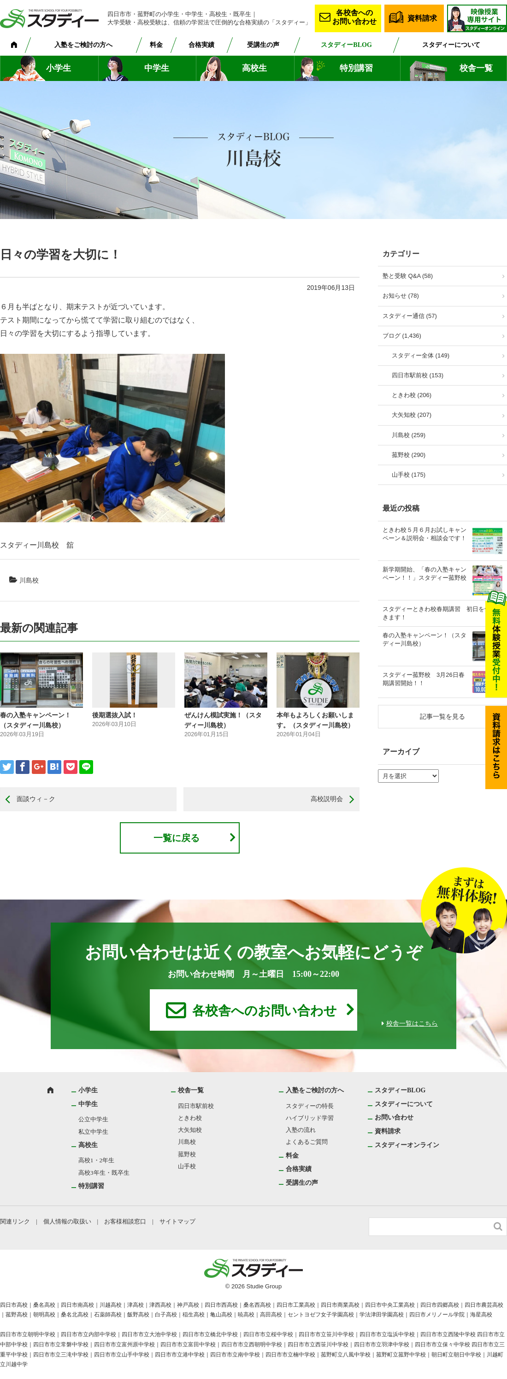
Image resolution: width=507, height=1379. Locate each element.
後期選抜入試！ (114, 715)
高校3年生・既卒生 (104, 1172)
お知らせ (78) (401, 295)
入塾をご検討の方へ (83, 44)
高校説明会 (327, 798)
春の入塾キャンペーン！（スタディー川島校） (424, 639)
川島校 (29, 580)
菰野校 (187, 1154)
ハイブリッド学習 (310, 1117)
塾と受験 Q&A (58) (408, 275)
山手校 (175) (408, 474)
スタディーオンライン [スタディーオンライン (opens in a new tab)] (407, 1145)
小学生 (58, 68)
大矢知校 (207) (411, 414)
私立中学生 (93, 1131)
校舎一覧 (476, 68)
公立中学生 (93, 1119)
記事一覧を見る (442, 716)
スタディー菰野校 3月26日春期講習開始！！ (424, 679)
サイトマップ (177, 1221)
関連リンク (15, 1221)
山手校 (187, 1166)
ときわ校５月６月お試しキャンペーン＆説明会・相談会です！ (424, 534)
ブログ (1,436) (402, 335)
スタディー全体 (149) (420, 355)
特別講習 (356, 68)
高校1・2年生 (96, 1160)
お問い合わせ (394, 1117)
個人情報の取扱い (67, 1221)
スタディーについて (451, 44)
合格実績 (201, 44)
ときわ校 (190, 1117)
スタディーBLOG (346, 44)
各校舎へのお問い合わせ (354, 17)
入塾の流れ (301, 1129)
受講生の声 (263, 44)
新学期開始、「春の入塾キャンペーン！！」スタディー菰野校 (424, 573)
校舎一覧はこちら (412, 1023)
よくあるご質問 (307, 1141)
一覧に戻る (176, 838)
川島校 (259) (408, 435)
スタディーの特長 (310, 1105)
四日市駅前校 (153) (417, 375)
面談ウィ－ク (36, 798)
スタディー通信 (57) (410, 315)
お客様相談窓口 (125, 1221)
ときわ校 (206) (411, 395)
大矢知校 (190, 1129)
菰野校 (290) (408, 454)
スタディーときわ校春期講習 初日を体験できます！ (442, 613)
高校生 (254, 68)
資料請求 (422, 18)
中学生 (156, 68)
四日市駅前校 (196, 1105)
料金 (156, 44)
